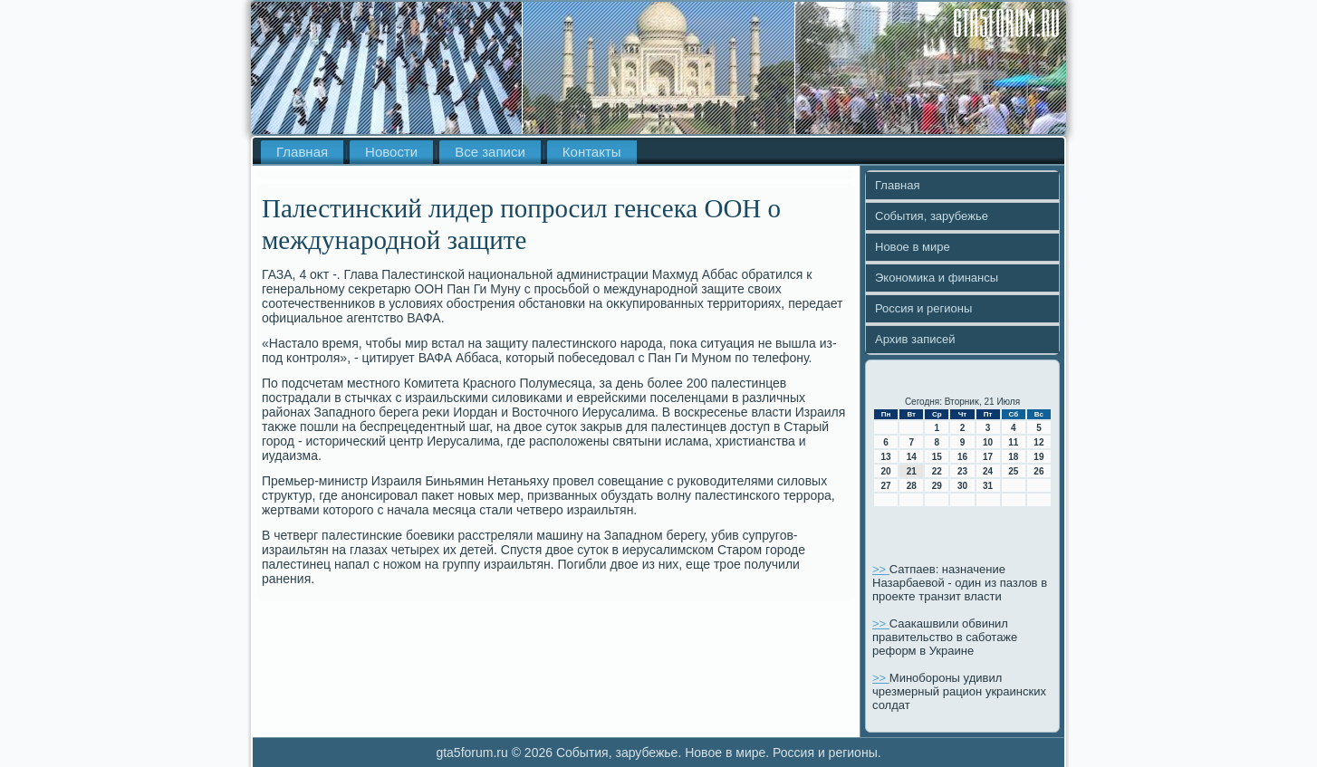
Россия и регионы (923, 308)
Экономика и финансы (936, 277)
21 (912, 471)
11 (1013, 442)
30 (962, 486)
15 (937, 457)
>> (880, 569)
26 (1038, 471)
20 (886, 471)
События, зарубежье (931, 216)
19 (1038, 457)
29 (937, 486)
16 (962, 457)
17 (988, 457)
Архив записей (915, 339)
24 (988, 471)
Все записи (490, 151)
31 (988, 486)
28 (912, 486)
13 (886, 457)
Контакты (591, 151)
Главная (302, 151)
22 (937, 471)
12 (1038, 442)
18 (1013, 457)
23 (962, 471)
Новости (391, 151)
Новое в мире (912, 247)
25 (1013, 471)
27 (886, 486)
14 (912, 457)
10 (988, 442)
